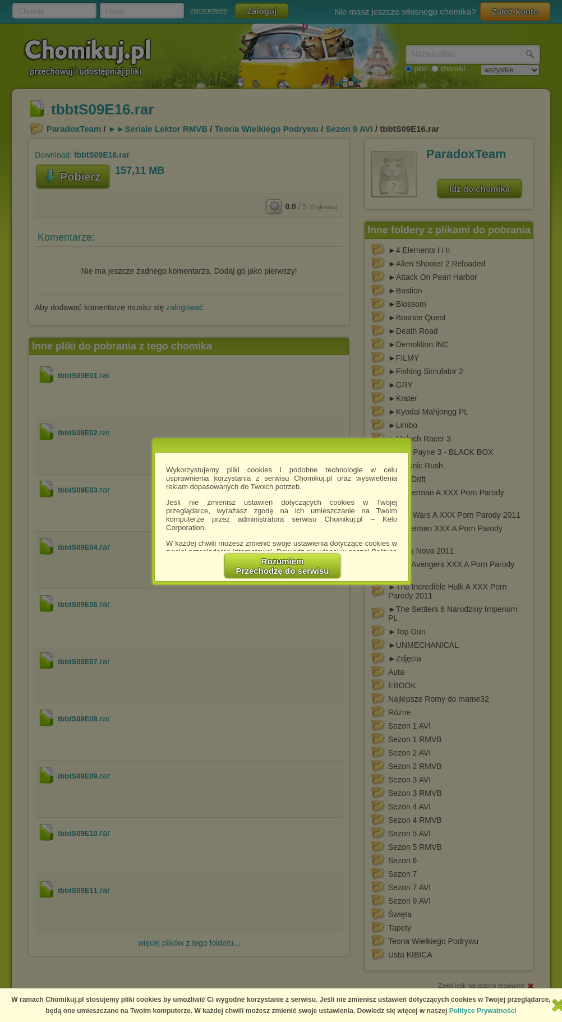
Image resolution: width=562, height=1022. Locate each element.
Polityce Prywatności (483, 1011)
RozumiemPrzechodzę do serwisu (282, 566)
